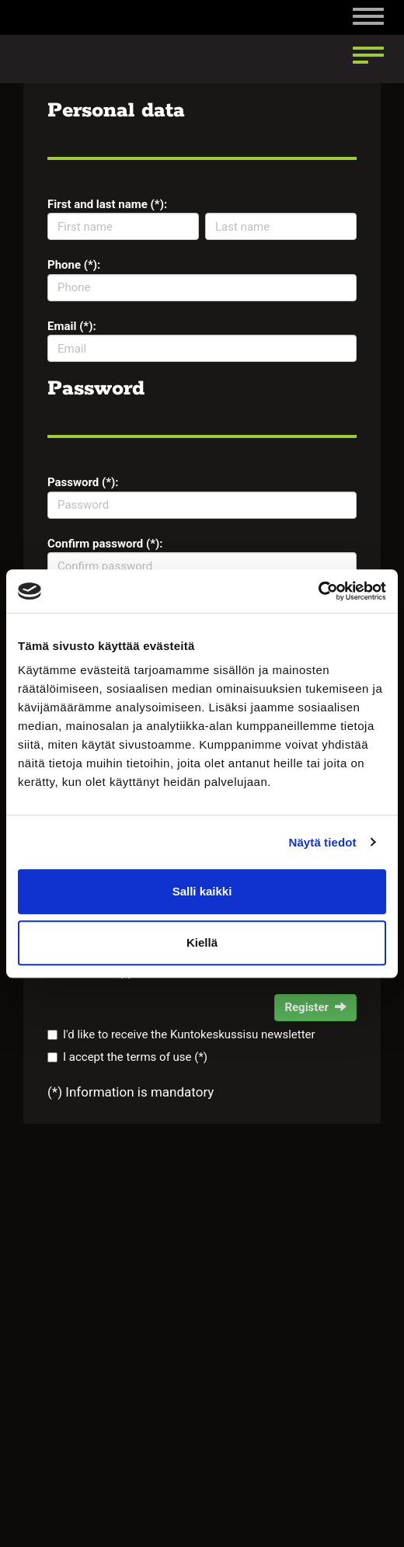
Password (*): (83, 482)
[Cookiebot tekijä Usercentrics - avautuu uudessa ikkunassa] (318, 591)
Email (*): (71, 326)
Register (315, 1007)
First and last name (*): (107, 204)
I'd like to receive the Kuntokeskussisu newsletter (189, 1034)
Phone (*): (73, 265)
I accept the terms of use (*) (135, 1057)
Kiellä (202, 942)
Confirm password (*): (104, 544)
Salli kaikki (202, 891)
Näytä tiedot (323, 842)
